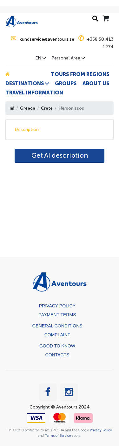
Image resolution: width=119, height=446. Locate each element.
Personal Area (65, 58)
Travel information (34, 93)
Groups (65, 83)
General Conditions (57, 325)
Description (27, 129)
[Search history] (95, 19)
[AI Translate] (59, 156)
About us (96, 83)
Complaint (57, 334)
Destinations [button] (24, 83)
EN (38, 58)
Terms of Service (58, 435)
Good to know (57, 345)
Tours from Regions (80, 74)
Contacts (57, 354)
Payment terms (57, 314)
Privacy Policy (57, 305)
